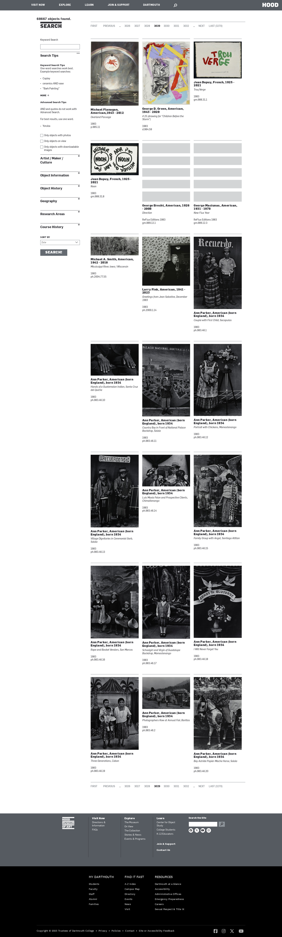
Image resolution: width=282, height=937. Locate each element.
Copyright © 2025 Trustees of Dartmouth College (65, 930)
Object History (51, 188)
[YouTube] (241, 930)
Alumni (93, 899)
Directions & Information (99, 824)
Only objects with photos (57, 135)
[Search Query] (203, 824)
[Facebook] (215, 930)
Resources (164, 877)
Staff (92, 894)
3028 (147, 26)
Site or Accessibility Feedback (156, 930)
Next (202, 26)
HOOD (270, 5)
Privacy (103, 930)
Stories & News (132, 835)
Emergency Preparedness (169, 899)
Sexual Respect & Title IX (169, 909)
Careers (159, 904)
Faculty (93, 889)
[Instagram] (224, 930)
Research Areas (52, 214)
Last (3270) (215, 26)
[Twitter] (232, 930)
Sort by (45, 237)
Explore (65, 5)
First (94, 26)
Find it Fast (134, 877)
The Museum (131, 822)
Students (94, 884)
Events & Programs (134, 839)
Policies (116, 930)
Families (94, 904)
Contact (129, 930)
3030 (166, 26)
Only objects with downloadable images (61, 149)
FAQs (95, 830)
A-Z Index (130, 884)
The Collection (132, 830)
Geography (48, 201)
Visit (127, 909)
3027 (137, 26)
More (43, 96)
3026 (127, 26)
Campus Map (132, 889)
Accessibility (162, 889)
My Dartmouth (101, 877)
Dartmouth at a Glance (168, 884)
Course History (51, 227)
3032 (186, 26)
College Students (166, 830)
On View (128, 826)
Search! (53, 252)
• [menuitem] (96, 930)
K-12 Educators (165, 834)
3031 (176, 26)
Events (129, 899)
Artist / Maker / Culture (51, 160)
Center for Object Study (166, 824)
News (128, 904)
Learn (89, 5)
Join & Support (119, 5)
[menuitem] (102, 891)
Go (222, 824)
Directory (130, 894)
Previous (109, 26)
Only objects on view (55, 141)
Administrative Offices (168, 894)
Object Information (54, 175)
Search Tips (49, 56)
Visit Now (38, 5)
